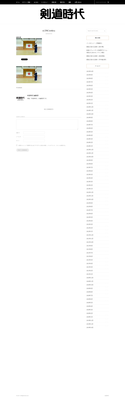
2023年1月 (90, 188)
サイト (18, 140)
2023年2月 (90, 185)
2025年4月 (90, 92)
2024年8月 (90, 121)
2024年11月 (90, 110)
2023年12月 (90, 149)
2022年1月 (90, 231)
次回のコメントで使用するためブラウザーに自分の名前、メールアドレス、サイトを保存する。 (42, 145)
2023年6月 (90, 171)
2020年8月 (90, 292)
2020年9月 (90, 288)
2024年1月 (90, 146)
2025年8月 (90, 78)
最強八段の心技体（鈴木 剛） (96, 46)
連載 (70, 2)
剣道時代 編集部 (32, 95)
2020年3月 (90, 309)
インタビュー (44, 2)
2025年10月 (90, 71)
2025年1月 (90, 103)
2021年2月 (90, 270)
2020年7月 (90, 295)
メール (18, 136)
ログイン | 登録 (26, 2)
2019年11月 (90, 324)
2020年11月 (90, 281)
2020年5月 (90, 302)
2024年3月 (90, 139)
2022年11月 (90, 196)
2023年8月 (90, 164)
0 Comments (19, 87)
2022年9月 (90, 203)
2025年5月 (90, 89)
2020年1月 (90, 317)
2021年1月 (90, 274)
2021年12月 (90, 235)
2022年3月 (90, 224)
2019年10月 (90, 327)
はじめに (36, 2)
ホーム (18, 2)
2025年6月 (90, 85)
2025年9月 (90, 75)
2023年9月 (90, 160)
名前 (18, 132)
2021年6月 (90, 256)
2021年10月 (90, 242)
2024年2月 (90, 142)
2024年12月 (90, 107)
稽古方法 (62, 2)
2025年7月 (90, 82)
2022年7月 (90, 210)
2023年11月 (90, 153)
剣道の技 (54, 2)
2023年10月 (90, 156)
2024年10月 (90, 114)
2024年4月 (90, 135)
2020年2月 (90, 313)
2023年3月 (90, 181)
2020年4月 (90, 306)
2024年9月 (90, 117)
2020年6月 (90, 299)
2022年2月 (90, 228)
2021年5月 (90, 260)
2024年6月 (90, 128)
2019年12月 (90, 320)
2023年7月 (90, 167)
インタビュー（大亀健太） (95, 43)
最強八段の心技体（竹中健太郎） (97, 59)
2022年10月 (90, 199)
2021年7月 (90, 253)
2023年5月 (90, 174)
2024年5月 (90, 132)
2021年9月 (90, 245)
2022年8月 (90, 206)
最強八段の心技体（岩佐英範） (96, 56)
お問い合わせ (78, 2)
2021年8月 (90, 249)
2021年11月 (90, 238)
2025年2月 (90, 99)
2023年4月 (90, 178)
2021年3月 (90, 267)
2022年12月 (90, 192)
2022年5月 (90, 217)
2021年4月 (90, 263)
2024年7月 (90, 124)
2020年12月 (90, 277)
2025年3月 (90, 96)
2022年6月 (90, 213)
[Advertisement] (98, 357)
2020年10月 (90, 285)
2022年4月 (90, 221)
